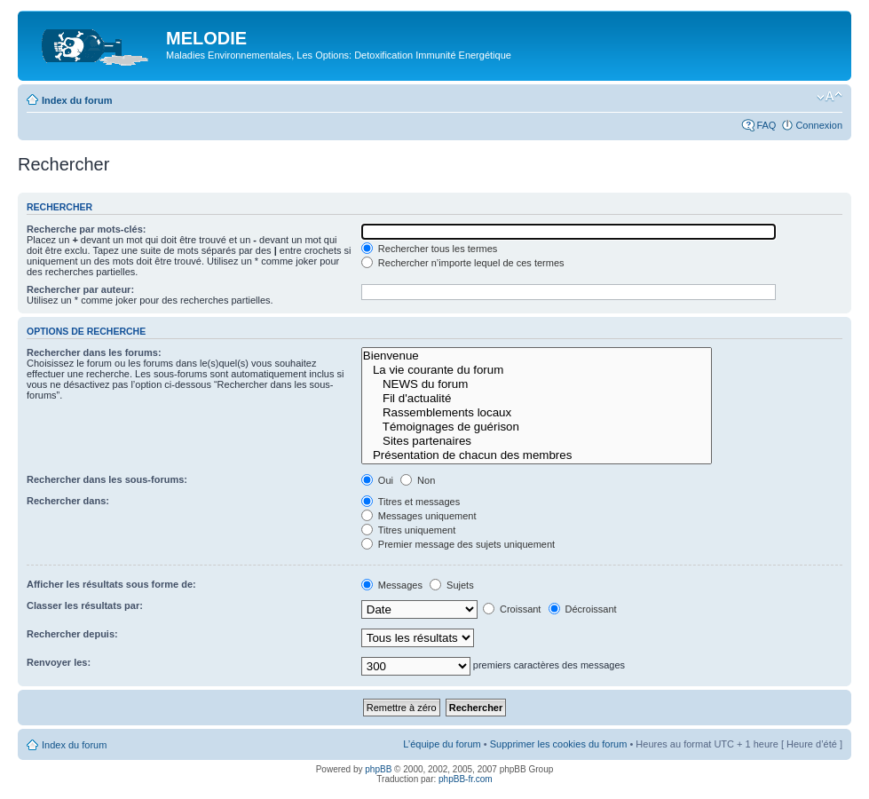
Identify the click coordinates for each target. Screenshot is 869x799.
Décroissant (583, 609)
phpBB (378, 769)
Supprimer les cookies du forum (559, 744)
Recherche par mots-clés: (86, 229)
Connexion (818, 125)
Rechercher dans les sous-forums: (107, 479)
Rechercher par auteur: (80, 289)
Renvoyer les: (59, 662)
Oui (377, 480)
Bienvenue (536, 356)
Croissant (512, 609)
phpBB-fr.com (465, 779)
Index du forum (77, 100)
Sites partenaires (536, 441)
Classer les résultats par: (85, 605)
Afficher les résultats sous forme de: (111, 584)
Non (417, 480)
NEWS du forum (536, 384)
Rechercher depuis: (72, 634)
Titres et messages (410, 501)
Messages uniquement (419, 515)
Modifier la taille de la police (829, 97)
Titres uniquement (408, 530)
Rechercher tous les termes (429, 248)
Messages (392, 585)
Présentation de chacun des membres (536, 455)
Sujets (452, 585)
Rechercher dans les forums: (94, 352)
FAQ (766, 125)
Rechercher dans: (68, 500)
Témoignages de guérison (536, 427)
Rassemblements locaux (536, 413)
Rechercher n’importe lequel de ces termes (463, 262)
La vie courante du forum (536, 370)
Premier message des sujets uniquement (458, 544)
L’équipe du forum (441, 744)
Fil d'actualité (536, 399)
